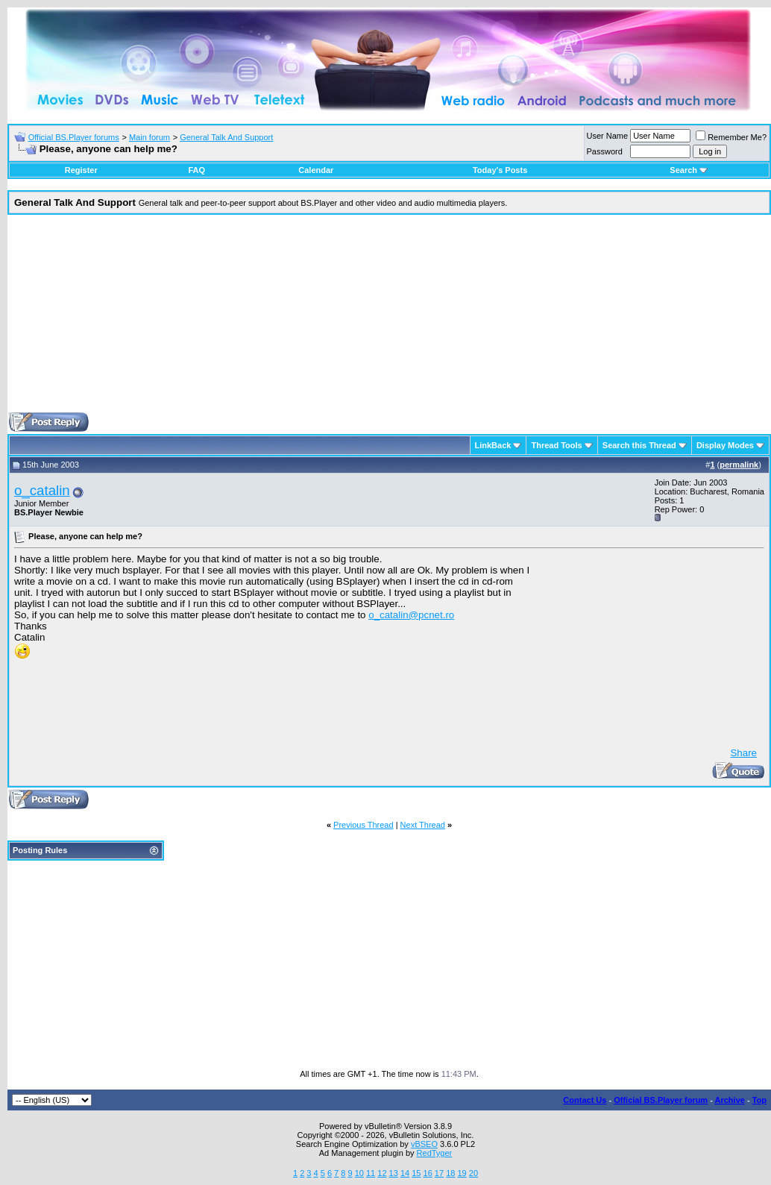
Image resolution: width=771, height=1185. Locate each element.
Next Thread (422, 824)
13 (393, 1173)
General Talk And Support (226, 137)
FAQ (196, 170)
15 (416, 1173)
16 (428, 1173)
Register (81, 170)
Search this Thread (639, 445)
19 (461, 1173)
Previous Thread (363, 824)
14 (404, 1173)
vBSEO (424, 1144)
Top (759, 1100)
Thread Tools (556, 445)
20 (473, 1173)
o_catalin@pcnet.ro (411, 614)
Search (689, 170)
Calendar (315, 170)
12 (381, 1173)
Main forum (149, 137)
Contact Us (584, 1100)
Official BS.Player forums (73, 137)
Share (743, 752)
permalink (739, 464)
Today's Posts (500, 170)
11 (370, 1173)
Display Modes (725, 445)
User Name (608, 135)
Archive (730, 1100)
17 (439, 1173)
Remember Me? (731, 137)
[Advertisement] (389, 319)
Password (605, 151)
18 (450, 1173)
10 (359, 1173)
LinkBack (493, 445)
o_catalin (42, 490)
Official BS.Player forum (661, 1100)
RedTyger (435, 1152)
